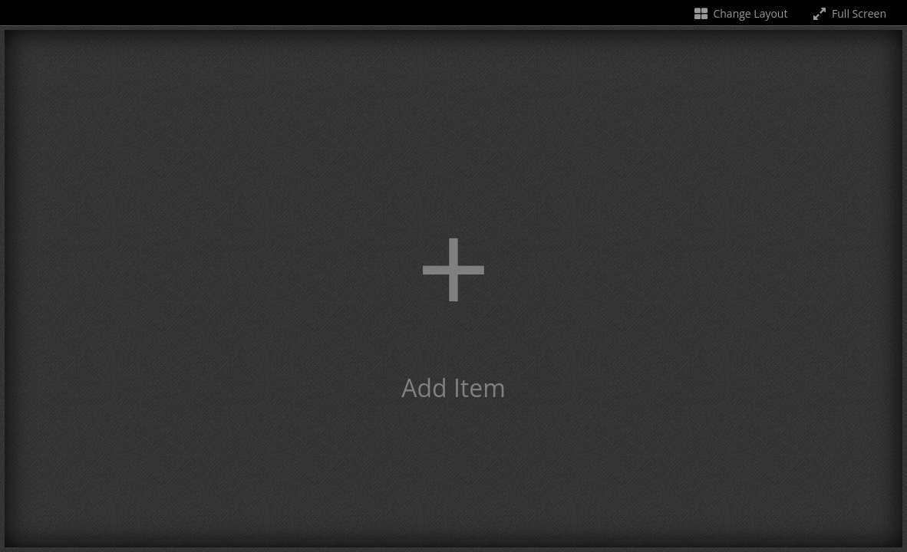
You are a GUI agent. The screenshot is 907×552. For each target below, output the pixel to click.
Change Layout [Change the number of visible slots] (740, 13)
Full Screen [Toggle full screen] (848, 13)
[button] (453, 288)
